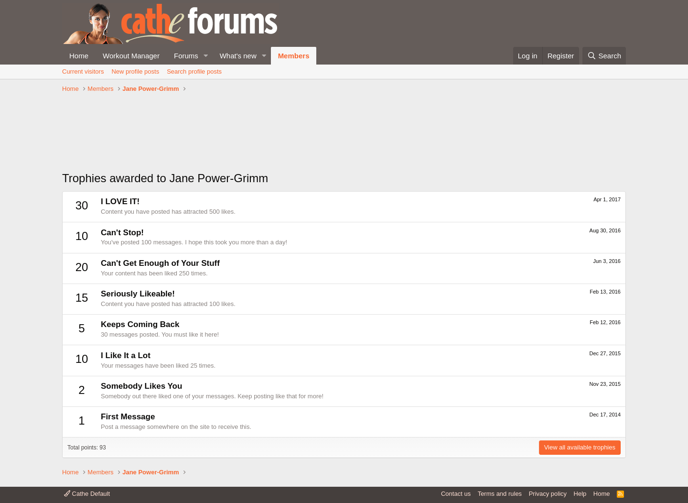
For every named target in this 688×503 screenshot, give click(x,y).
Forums (186, 56)
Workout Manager (131, 56)
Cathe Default (87, 493)
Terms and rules (500, 493)
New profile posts (135, 71)
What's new (238, 56)
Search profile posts (194, 71)
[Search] (604, 56)
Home (78, 56)
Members (294, 56)
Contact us (456, 493)
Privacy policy (548, 493)
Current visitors (83, 71)
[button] (206, 56)
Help (580, 493)
